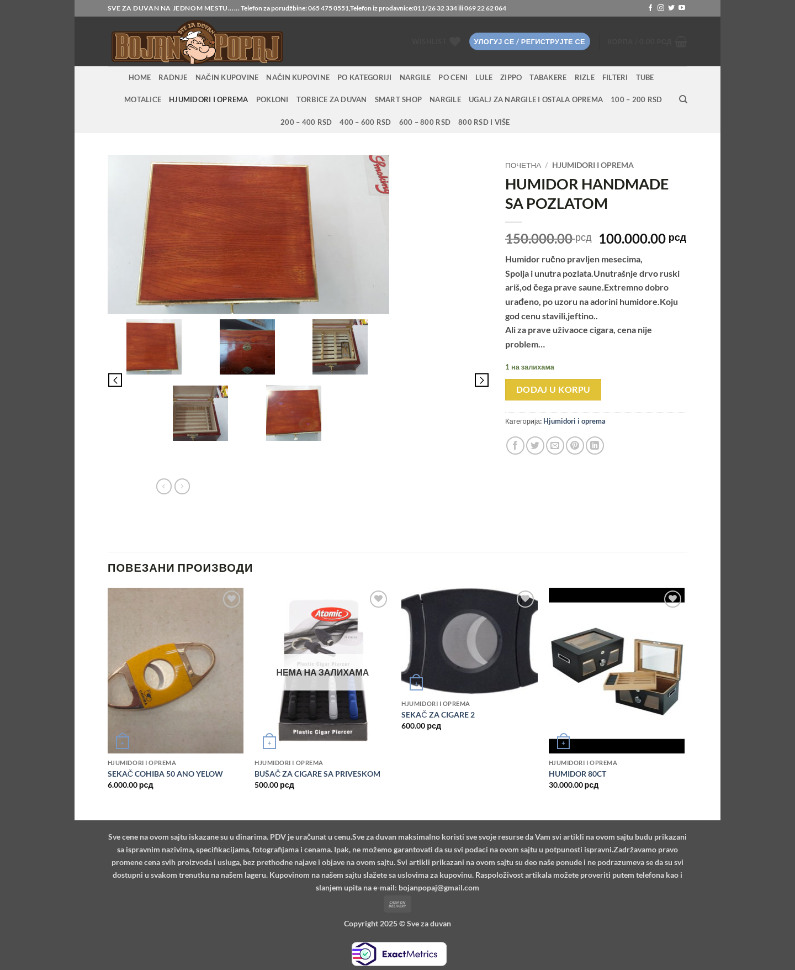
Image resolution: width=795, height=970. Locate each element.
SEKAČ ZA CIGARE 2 (437, 714)
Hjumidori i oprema (208, 99)
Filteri (615, 77)
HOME (140, 77)
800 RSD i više (484, 122)
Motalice (142, 99)
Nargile (445, 99)
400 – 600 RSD (365, 122)
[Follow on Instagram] (661, 8)
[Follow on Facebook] (650, 8)
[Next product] (164, 486)
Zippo (511, 77)
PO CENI (453, 77)
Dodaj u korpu (553, 389)
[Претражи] (683, 99)
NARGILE (415, 77)
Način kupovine (227, 77)
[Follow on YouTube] (682, 8)
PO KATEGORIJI (364, 77)
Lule (483, 77)
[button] (529, 42)
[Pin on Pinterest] (575, 445)
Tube (645, 77)
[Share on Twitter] (535, 445)
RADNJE (173, 77)
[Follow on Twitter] (671, 8)
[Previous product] (182, 486)
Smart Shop (398, 99)
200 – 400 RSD (306, 122)
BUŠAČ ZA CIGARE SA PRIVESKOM (317, 773)
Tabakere (547, 77)
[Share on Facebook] (515, 445)
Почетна (523, 165)
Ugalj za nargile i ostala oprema (536, 99)
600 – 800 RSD (425, 122)
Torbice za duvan (331, 99)
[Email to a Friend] (555, 445)
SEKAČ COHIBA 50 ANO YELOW (165, 773)
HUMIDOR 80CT (577, 773)
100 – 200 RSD (636, 99)
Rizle (585, 77)
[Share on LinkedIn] (595, 445)
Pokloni (272, 99)
